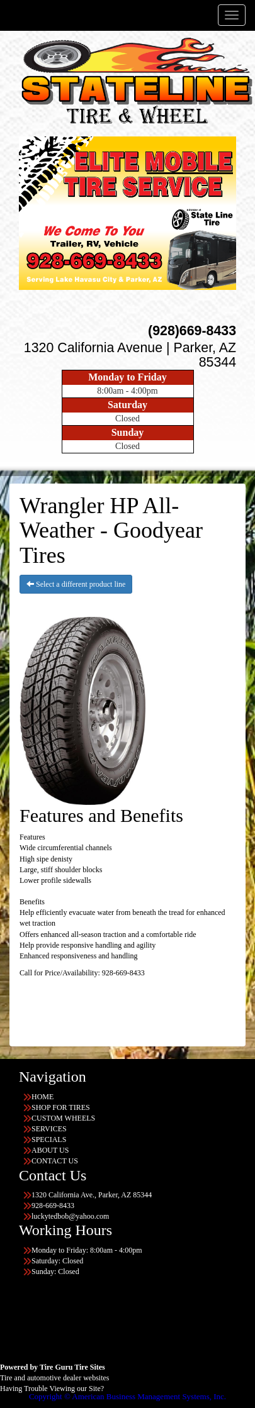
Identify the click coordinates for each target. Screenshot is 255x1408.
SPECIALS (48, 1139)
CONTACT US (54, 1160)
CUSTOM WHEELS (63, 1118)
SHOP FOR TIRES (60, 1107)
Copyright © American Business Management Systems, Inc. (127, 1396)
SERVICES (49, 1128)
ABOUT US (50, 1150)
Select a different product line (75, 584)
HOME (42, 1096)
